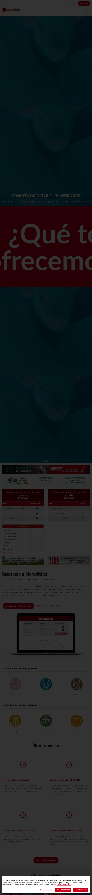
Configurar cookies (46, 890)
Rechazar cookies (63, 890)
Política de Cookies (64, 885)
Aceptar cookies (81, 890)
